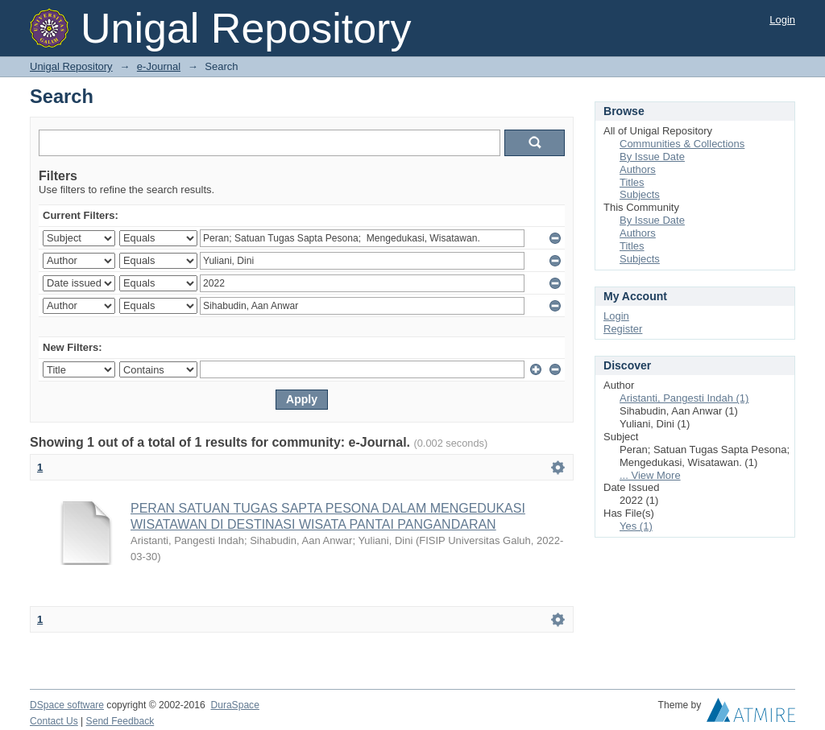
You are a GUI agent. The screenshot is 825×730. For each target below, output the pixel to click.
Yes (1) (636, 526)
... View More (650, 475)
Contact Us (54, 721)
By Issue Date (652, 157)
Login (782, 20)
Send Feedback (120, 721)
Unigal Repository (71, 66)
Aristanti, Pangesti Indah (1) (684, 398)
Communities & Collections (682, 144)
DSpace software (67, 705)
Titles (632, 182)
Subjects (640, 194)
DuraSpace (234, 705)
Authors (638, 169)
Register (622, 329)
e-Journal (158, 66)
